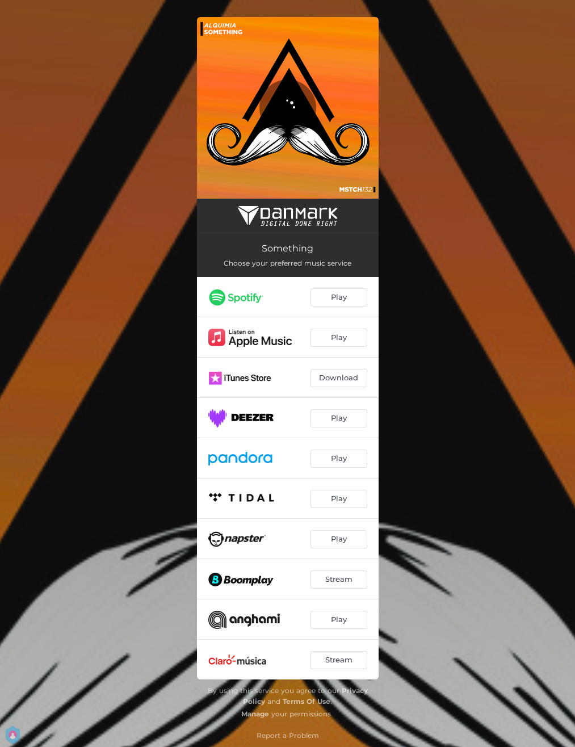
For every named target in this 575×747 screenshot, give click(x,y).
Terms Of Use (306, 701)
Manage (255, 714)
